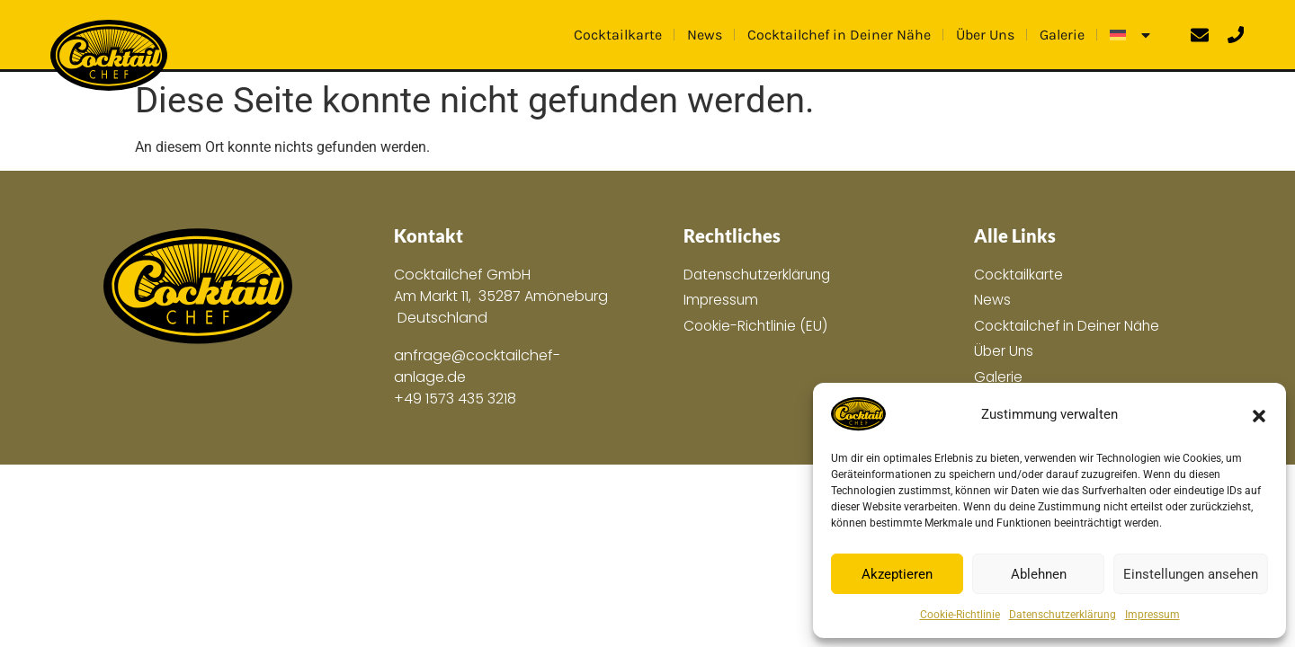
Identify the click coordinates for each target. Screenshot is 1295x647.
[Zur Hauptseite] (197, 288)
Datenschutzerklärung (1062, 614)
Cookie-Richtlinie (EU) (757, 326)
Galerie (1062, 33)
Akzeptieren (897, 574)
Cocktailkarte (618, 33)
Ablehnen (1039, 574)
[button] (1259, 414)
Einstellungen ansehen (1190, 574)
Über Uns (985, 33)
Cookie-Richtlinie (960, 614)
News (704, 33)
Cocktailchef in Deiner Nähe (839, 33)
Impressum (1152, 614)
